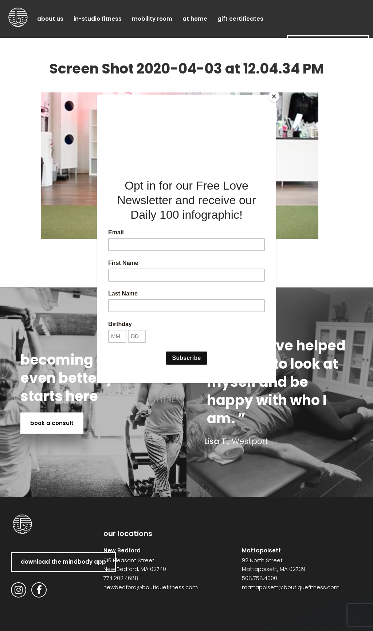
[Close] (273, 96)
